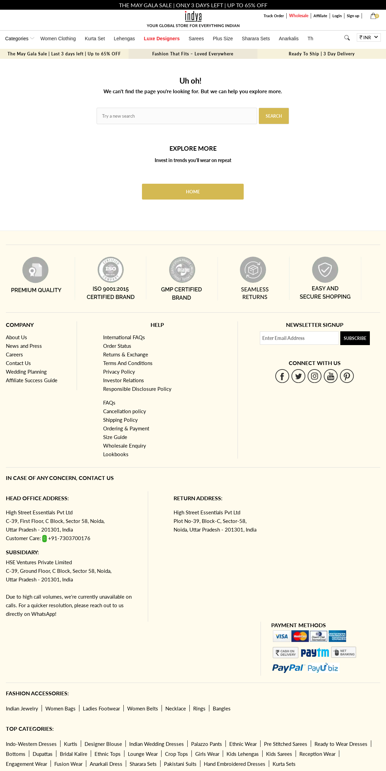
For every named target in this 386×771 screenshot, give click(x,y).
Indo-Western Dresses (31, 744)
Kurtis (70, 744)
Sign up (353, 15)
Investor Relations (123, 380)
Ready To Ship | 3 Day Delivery (322, 53)
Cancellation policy (124, 411)
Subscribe (355, 338)
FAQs (109, 402)
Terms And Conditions (128, 363)
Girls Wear (207, 754)
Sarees (196, 38)
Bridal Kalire (73, 754)
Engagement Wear (26, 764)
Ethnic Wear (243, 744)
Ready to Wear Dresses (341, 744)
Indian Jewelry (22, 708)
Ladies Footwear (101, 708)
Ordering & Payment (126, 428)
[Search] (347, 38)
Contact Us (18, 363)
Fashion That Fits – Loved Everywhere (192, 53)
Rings (199, 708)
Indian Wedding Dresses (156, 744)
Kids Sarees (279, 754)
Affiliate (320, 15)
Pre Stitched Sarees (285, 744)
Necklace (175, 708)
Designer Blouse (103, 744)
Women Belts (142, 708)
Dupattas (43, 754)
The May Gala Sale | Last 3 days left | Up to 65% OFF (64, 53)
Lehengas (124, 38)
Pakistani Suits (180, 764)
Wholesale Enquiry (124, 445)
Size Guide (115, 437)
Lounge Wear (143, 754)
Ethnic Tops (108, 754)
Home (193, 191)
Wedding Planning (26, 371)
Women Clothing (58, 38)
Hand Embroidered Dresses (234, 764)
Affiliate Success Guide (31, 380)
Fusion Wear (68, 764)
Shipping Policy (120, 420)
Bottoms (15, 754)
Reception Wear (317, 754)
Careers (14, 354)
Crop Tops (176, 754)
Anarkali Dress (106, 764)
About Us (16, 337)
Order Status (117, 346)
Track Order (274, 15)
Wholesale (298, 15)
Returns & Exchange (125, 354)
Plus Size (223, 38)
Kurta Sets (284, 764)
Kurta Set (95, 38)
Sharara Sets (256, 38)
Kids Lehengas (243, 754)
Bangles (222, 708)
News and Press (24, 346)
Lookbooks (116, 454)
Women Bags (60, 708)
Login (337, 15)
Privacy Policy (119, 371)
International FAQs (124, 337)
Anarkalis (289, 38)
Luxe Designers (162, 38)
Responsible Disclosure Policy (137, 389)
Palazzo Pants (206, 744)
